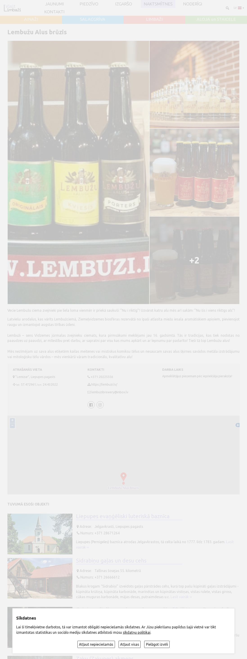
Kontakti (54, 12)
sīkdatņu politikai (136, 632)
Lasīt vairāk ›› (181, 597)
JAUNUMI (54, 4)
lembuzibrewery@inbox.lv (109, 392)
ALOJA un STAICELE (216, 19)
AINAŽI (31, 19)
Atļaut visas (129, 644)
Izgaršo (123, 4)
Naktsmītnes (158, 4)
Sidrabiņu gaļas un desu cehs (111, 560)
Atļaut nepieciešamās (96, 644)
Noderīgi (192, 4)
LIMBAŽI (154, 19)
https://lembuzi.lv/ (104, 384)
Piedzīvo (89, 4)
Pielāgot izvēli (157, 644)
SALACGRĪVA (92, 19)
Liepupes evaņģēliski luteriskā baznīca (123, 516)
